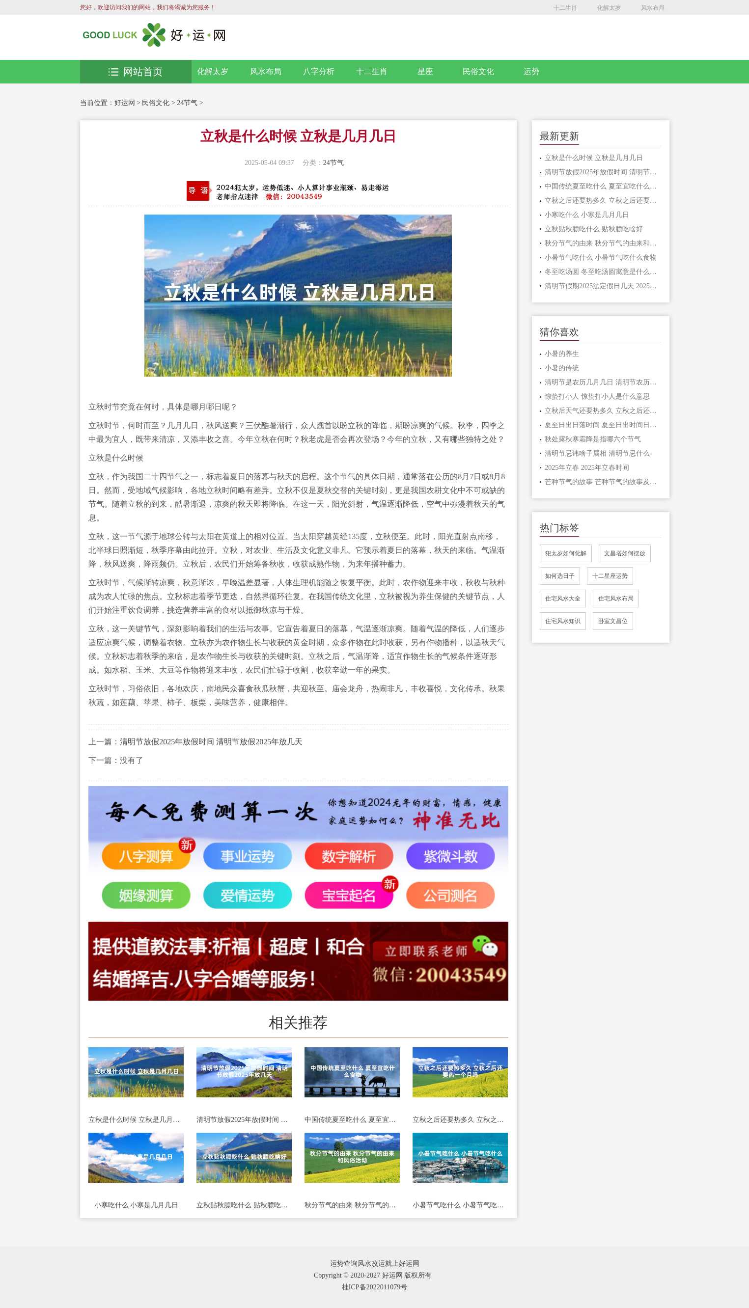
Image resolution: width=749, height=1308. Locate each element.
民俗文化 (478, 71)
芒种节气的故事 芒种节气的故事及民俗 (603, 482)
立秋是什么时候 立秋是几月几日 (136, 1119)
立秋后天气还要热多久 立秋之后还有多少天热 (603, 410)
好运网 (124, 103)
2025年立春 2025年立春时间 (587, 467)
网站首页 (136, 71)
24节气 (187, 103)
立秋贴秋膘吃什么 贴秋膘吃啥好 (244, 1205)
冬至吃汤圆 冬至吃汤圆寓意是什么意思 (603, 271)
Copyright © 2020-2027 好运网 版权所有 (373, 1275)
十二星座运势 (610, 575)
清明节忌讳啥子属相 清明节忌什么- (598, 453)
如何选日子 (560, 575)
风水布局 (653, 7)
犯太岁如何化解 (565, 553)
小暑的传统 (562, 368)
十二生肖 (565, 7)
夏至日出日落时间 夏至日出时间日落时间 (603, 425)
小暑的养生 (562, 353)
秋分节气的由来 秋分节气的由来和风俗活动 (352, 1205)
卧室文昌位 (613, 621)
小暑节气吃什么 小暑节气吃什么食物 (460, 1205)
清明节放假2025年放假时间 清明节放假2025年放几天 (211, 741)
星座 (425, 71)
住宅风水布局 (616, 598)
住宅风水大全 (563, 598)
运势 (531, 71)
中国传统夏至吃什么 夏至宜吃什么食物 (352, 1119)
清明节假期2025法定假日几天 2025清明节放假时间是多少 (603, 286)
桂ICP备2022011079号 (374, 1287)
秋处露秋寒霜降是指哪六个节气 (593, 439)
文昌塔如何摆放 (624, 553)
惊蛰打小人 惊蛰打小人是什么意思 (597, 396)
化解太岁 (609, 7)
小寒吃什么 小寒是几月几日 (136, 1205)
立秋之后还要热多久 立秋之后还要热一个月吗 (460, 1119)
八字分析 (318, 71)
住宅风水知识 (563, 621)
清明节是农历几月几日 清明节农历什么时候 (603, 382)
